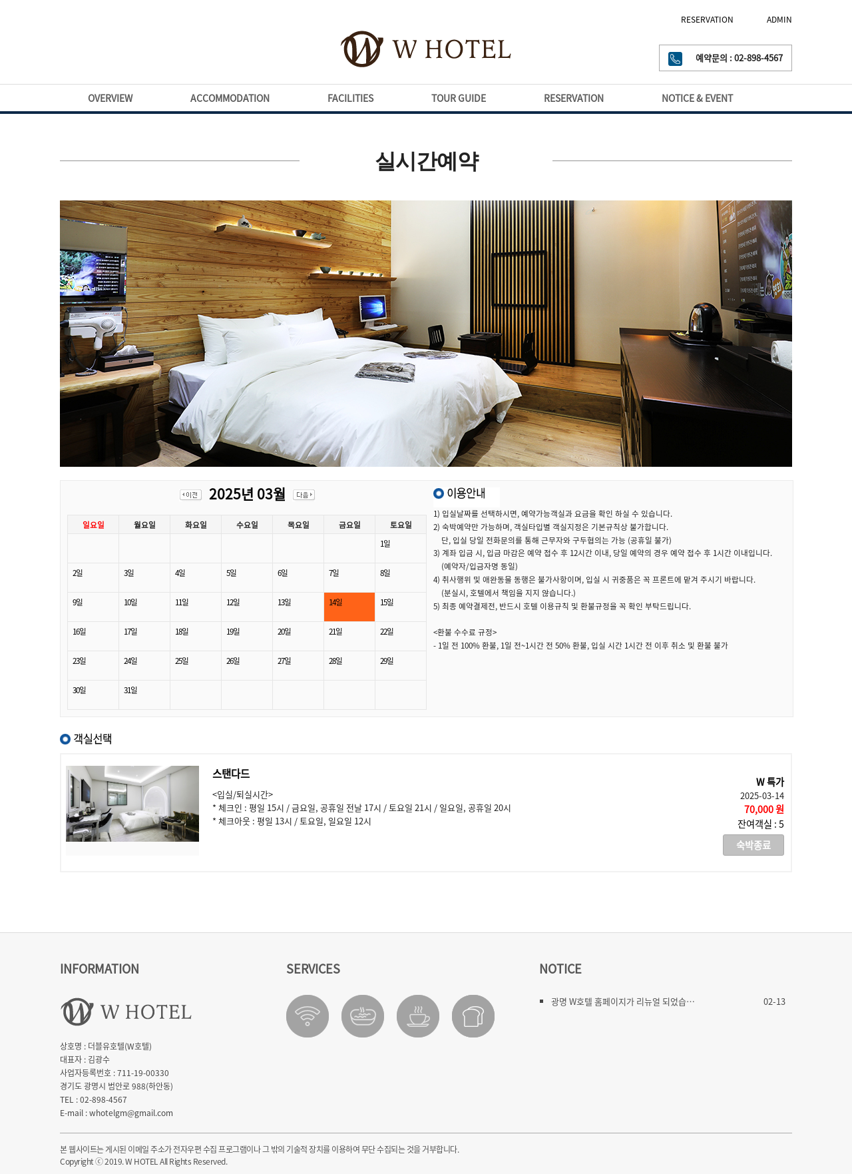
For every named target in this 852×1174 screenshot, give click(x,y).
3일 (129, 573)
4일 (180, 573)
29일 (386, 661)
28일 (335, 661)
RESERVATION (707, 19)
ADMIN (779, 19)
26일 (233, 661)
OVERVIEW (110, 98)
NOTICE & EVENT (697, 98)
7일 (334, 573)
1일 (385, 543)
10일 (130, 602)
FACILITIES (350, 98)
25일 (181, 661)
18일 (181, 631)
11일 (181, 602)
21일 (335, 631)
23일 (79, 661)
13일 (284, 602)
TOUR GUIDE (458, 98)
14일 (335, 602)
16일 (79, 631)
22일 (386, 631)
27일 (284, 661)
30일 (79, 690)
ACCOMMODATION (230, 98)
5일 (231, 573)
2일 (78, 573)
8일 (385, 573)
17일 (130, 631)
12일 (233, 602)
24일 (130, 661)
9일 (78, 602)
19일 (233, 631)
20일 (284, 631)
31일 (130, 690)
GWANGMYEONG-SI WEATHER (119, 55)
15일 (386, 602)
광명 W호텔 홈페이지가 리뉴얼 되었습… (623, 1001)
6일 (283, 573)
